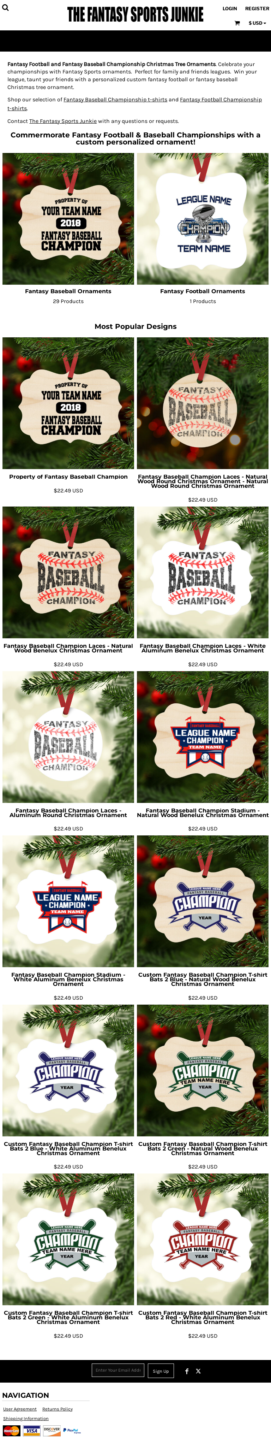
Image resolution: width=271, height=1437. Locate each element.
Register (257, 8)
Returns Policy (57, 1409)
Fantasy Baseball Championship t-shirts (115, 99)
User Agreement (20, 1409)
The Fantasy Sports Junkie (63, 121)
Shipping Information (26, 1418)
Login (230, 8)
